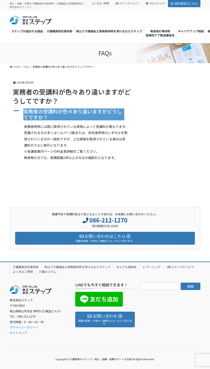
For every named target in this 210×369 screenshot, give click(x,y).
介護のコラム (47, 272)
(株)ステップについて (127, 3)
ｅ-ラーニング (151, 267)
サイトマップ (18, 333)
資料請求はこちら (184, 3)
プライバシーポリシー (24, 327)
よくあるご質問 (100, 3)
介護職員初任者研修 (26, 267)
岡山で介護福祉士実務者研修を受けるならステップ (78, 267)
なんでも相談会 (126, 267)
